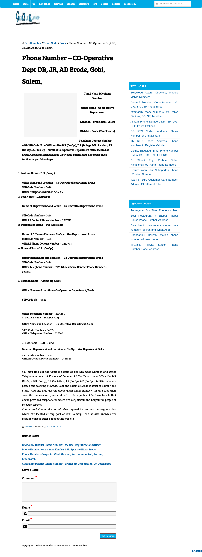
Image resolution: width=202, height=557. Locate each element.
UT (33, 3)
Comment (29, 478)
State (25, 3)
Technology (130, 3)
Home (16, 3)
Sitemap (197, 554)
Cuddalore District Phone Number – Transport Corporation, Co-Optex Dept (66, 463)
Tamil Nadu (50, 43)
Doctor (104, 3)
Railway (58, 3)
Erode (63, 43)
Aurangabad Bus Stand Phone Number (154, 210)
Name (27, 511)
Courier (116, 3)
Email (27, 524)
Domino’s (84, 3)
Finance (71, 3)
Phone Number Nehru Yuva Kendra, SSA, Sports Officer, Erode (59, 449)
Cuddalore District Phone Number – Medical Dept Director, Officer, (61, 445)
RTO (95, 3)
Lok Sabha (44, 3)
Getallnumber (33, 43)
